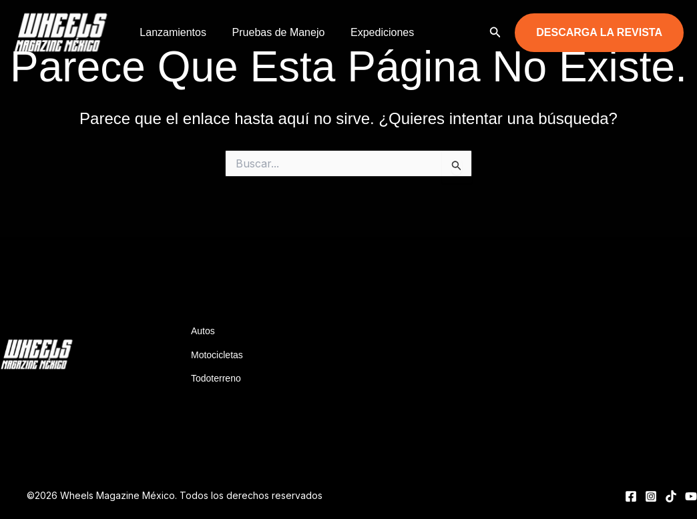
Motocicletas (217, 355)
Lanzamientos (171, 32)
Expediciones (371, 32)
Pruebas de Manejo (272, 32)
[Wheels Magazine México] (63, 31)
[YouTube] (691, 496)
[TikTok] (671, 496)
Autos (203, 331)
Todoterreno (216, 378)
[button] (495, 32)
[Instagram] (651, 496)
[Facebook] (631, 496)
